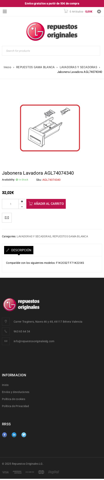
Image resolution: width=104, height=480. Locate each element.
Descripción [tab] (20, 250)
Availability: (8, 179)
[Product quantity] (13, 204)
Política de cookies (13, 399)
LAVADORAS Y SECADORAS (78, 67)
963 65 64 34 (22, 331)
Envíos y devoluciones (15, 392)
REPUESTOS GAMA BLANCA (35, 67)
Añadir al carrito (49, 204)
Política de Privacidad (15, 406)
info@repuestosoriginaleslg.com (34, 341)
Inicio (7, 67)
